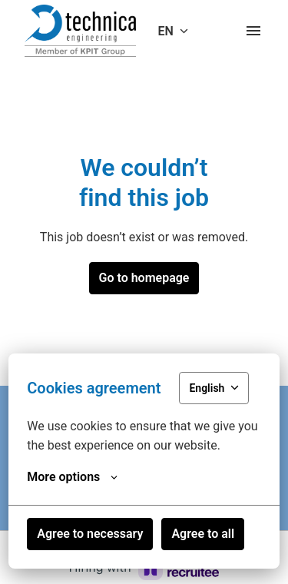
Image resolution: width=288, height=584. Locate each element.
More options (72, 477)
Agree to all (202, 533)
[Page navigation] (253, 30)
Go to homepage (144, 277)
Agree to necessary (90, 533)
